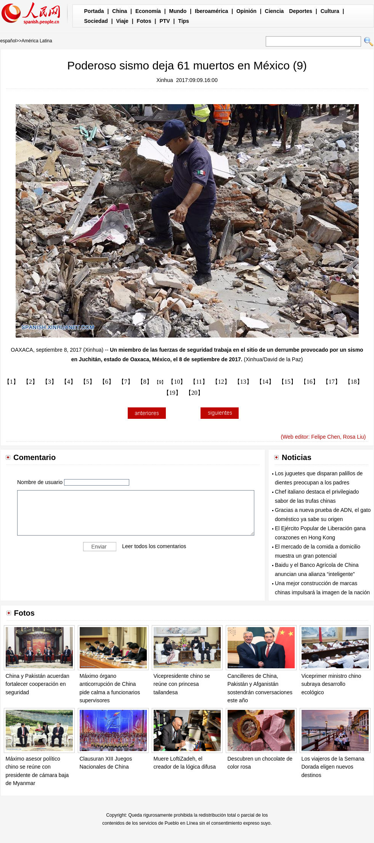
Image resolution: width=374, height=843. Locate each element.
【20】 (194, 392)
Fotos (144, 21)
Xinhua (164, 80)
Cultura (330, 11)
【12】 (221, 381)
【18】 (354, 381)
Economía (148, 11)
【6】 (106, 381)
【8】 (144, 381)
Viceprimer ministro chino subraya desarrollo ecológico (331, 684)
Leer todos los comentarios (154, 546)
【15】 (287, 381)
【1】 (11, 381)
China (119, 11)
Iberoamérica (211, 11)
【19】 (172, 392)
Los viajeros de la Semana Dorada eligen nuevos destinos (333, 767)
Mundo (178, 11)
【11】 (199, 381)
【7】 (125, 381)
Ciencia (274, 11)
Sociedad (96, 21)
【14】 (265, 381)
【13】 (243, 381)
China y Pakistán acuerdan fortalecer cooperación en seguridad (37, 684)
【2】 (30, 381)
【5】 (87, 381)
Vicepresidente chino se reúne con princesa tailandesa (182, 684)
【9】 (160, 382)
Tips (183, 21)
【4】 (68, 381)
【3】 (49, 381)
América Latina (37, 40)
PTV (164, 21)
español (8, 40)
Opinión (246, 11)
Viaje (122, 21)
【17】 (332, 381)
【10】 (177, 381)
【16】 (309, 381)
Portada (94, 11)
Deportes (300, 11)
